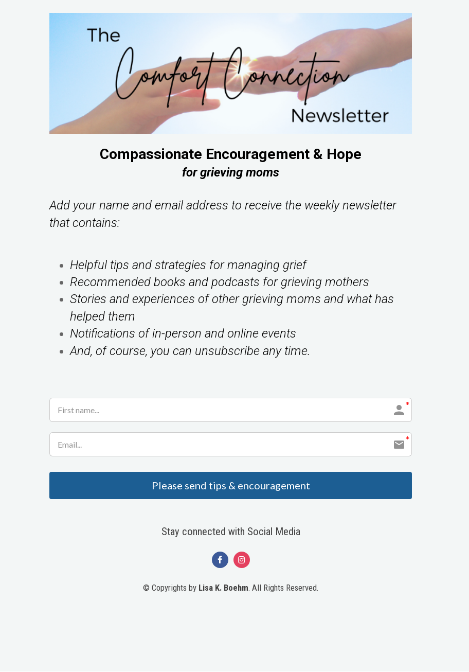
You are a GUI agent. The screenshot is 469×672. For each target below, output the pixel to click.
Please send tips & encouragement (231, 486)
